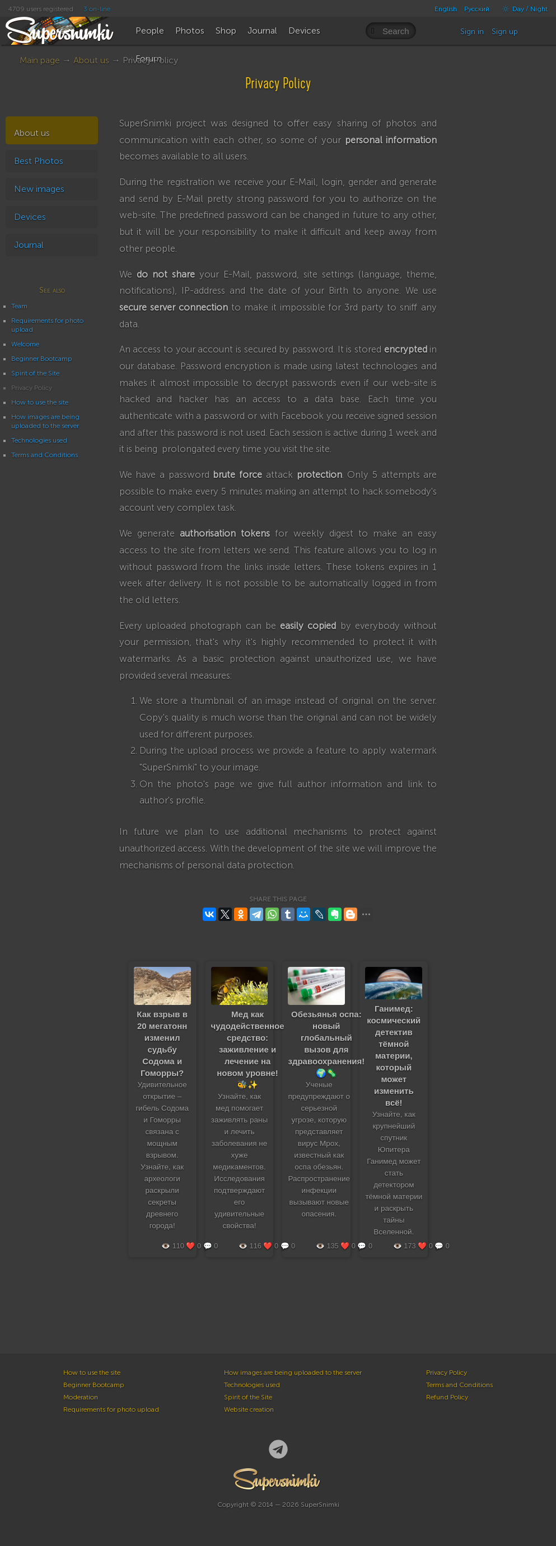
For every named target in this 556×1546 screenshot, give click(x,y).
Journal (29, 244)
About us (91, 60)
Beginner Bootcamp (41, 359)
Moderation (80, 1397)
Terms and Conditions (44, 455)
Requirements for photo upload (111, 1409)
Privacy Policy (446, 1372)
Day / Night (522, 9)
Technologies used (39, 440)
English (445, 9)
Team (19, 306)
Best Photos (38, 161)
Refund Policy (447, 1397)
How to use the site (39, 402)
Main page (40, 60)
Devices (30, 217)
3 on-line (96, 9)
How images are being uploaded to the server (293, 1372)
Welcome (25, 344)
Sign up (505, 31)
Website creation (249, 1409)
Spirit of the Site (35, 373)
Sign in (472, 31)
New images (39, 189)
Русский (476, 9)
